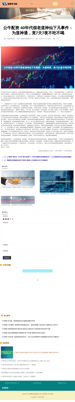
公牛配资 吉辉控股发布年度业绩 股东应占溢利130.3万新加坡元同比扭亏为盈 (26, 329)
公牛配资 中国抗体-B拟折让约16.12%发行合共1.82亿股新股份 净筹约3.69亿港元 (36, 352)
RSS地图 (44, 394)
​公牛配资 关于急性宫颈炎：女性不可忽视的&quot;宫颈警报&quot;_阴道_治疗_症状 (25, 361)
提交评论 (6, 258)
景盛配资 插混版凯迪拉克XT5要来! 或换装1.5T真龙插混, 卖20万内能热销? (27, 160)
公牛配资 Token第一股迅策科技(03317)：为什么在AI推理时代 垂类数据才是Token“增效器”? (30, 337)
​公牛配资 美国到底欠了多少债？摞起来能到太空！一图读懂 (18, 364)
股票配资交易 (62, 383)
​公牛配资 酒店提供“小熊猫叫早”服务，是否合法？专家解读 (18, 376)
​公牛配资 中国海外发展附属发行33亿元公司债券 (15, 368)
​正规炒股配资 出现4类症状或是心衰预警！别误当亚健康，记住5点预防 (22, 372)
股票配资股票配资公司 (12, 383)
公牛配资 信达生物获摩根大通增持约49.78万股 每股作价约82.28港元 (23, 333)
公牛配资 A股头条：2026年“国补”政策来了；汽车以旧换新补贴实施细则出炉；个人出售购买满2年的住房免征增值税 (39, 157)
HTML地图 (50, 394)
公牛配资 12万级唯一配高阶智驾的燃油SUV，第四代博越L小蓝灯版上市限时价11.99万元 (30, 325)
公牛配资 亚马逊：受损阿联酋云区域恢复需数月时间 (18, 321)
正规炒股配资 (37, 383)
